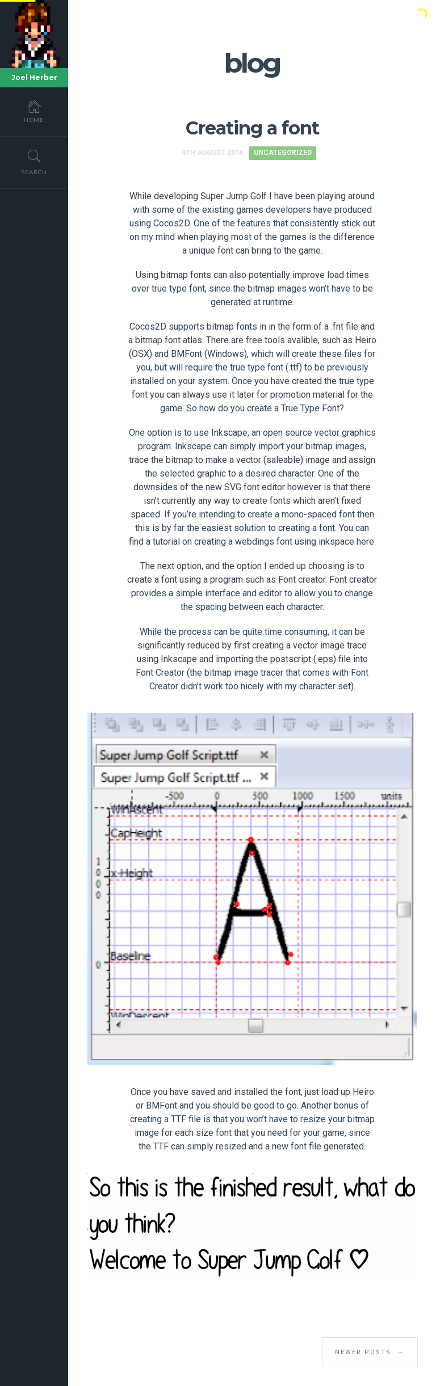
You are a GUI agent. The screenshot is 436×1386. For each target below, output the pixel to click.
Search (34, 162)
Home (34, 111)
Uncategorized (283, 153)
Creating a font (252, 128)
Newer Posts (370, 1352)
